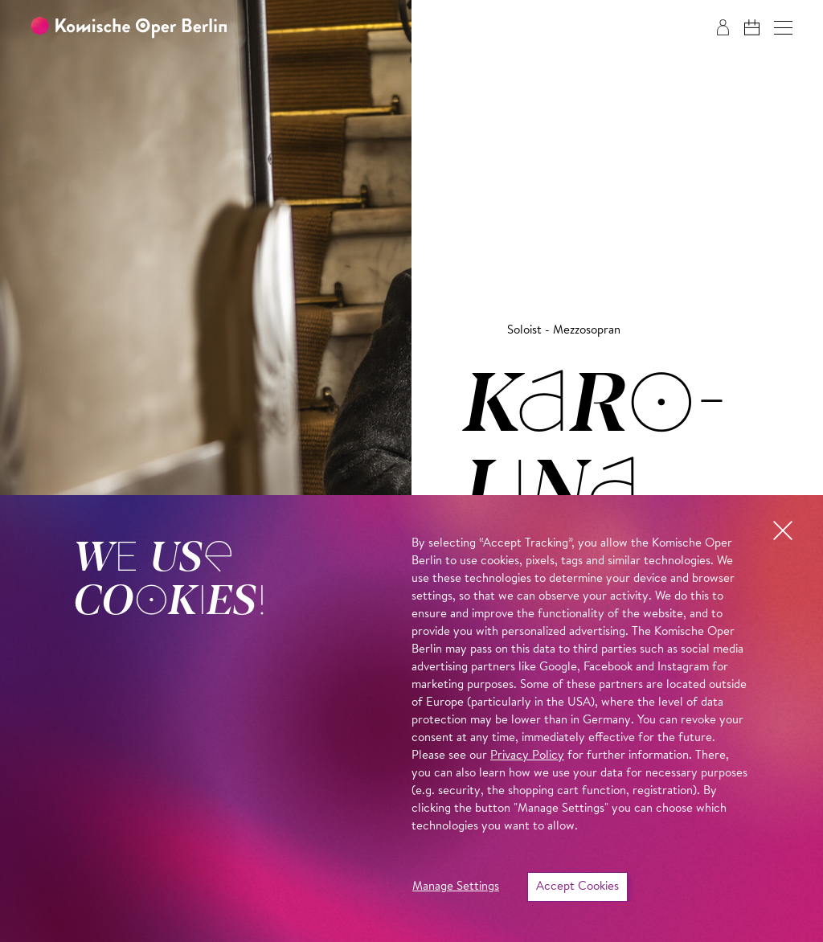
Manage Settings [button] (455, 887)
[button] (783, 28)
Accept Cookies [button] (577, 887)
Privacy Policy (527, 756)
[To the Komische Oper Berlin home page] (129, 28)
